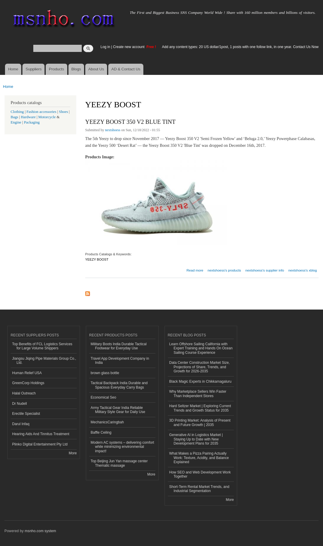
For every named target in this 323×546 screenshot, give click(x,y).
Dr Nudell (19, 404)
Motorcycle (47, 117)
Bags (14, 117)
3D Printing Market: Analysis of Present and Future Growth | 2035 (200, 422)
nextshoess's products (224, 270)
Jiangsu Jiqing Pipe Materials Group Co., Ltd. (44, 360)
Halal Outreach (24, 393)
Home (13, 69)
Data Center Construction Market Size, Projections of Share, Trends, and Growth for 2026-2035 (199, 367)
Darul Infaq (20, 424)
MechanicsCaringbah (107, 422)
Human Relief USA (27, 373)
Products (56, 69)
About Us (96, 69)
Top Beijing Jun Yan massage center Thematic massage (119, 463)
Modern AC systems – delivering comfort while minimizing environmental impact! (122, 446)
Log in (105, 47)
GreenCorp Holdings (28, 383)
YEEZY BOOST (97, 259)
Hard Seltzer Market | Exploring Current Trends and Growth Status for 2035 (200, 408)
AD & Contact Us (126, 69)
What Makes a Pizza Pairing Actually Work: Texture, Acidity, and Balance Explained (199, 457)
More (73, 453)
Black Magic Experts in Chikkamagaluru (200, 381)
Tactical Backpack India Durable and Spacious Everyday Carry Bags (119, 385)
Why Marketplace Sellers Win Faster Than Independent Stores (198, 393)
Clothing (17, 112)
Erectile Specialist (26, 414)
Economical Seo (103, 397)
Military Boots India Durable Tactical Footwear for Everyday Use (119, 346)
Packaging (32, 122)
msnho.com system (40, 531)
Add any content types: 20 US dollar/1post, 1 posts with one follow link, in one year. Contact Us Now (240, 47)
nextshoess (112, 130)
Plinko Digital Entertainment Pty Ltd (40, 444)
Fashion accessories (41, 112)
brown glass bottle (105, 373)
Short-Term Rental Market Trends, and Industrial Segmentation (199, 489)
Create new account (129, 47)
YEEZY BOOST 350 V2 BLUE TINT (130, 122)
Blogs (76, 69)
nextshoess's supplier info (264, 270)
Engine (16, 122)
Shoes (63, 112)
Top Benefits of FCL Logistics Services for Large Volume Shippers (42, 346)
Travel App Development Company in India (120, 360)
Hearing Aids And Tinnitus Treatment (40, 434)
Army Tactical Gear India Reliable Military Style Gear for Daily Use (118, 410)
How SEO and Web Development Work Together (200, 474)
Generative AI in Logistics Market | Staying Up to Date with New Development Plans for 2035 (196, 439)
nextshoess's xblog (302, 270)
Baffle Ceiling (101, 432)
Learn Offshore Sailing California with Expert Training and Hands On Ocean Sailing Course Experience (201, 348)
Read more (194, 269)
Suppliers (34, 69)
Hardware (28, 117)
